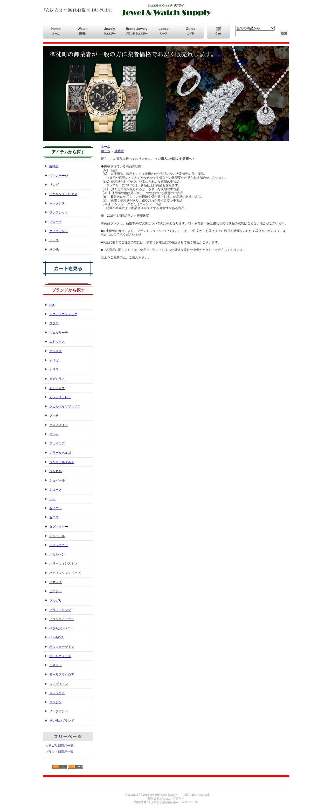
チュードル (57, 536)
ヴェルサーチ (58, 332)
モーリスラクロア (61, 674)
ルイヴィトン (58, 684)
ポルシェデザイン (61, 647)
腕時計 (54, 166)
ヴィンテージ (58, 175)
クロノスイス (58, 425)
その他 (54, 249)
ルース (54, 240)
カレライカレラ (60, 397)
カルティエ (57, 388)
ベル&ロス (56, 637)
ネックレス (57, 203)
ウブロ (54, 323)
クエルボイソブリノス (64, 406)
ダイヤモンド (58, 231)
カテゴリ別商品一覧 (59, 745)
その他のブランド (61, 720)
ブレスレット (58, 212)
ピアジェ (55, 591)
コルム (54, 434)
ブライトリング (60, 610)
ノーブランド (58, 711)
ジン (52, 499)
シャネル (55, 471)
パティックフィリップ (64, 573)
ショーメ (55, 489)
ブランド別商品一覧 (59, 752)
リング (54, 185)
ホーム (105, 146)
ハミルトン (57, 554)
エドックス (57, 341)
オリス (54, 369)
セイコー (55, 508)
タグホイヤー (58, 526)
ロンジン (55, 702)
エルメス (55, 351)
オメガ (54, 360)
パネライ (55, 582)
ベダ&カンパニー (61, 628)
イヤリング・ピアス (63, 194)
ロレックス (57, 693)
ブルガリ (55, 600)
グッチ (54, 415)
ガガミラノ (57, 379)
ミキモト (55, 665)
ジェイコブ (57, 443)
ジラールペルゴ (60, 453)
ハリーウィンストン (63, 563)
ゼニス (54, 517)
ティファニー (58, 545)
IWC (52, 305)
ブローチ (55, 222)
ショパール (57, 480)
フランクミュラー (61, 619)
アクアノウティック (63, 314)
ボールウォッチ (60, 656)
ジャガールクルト (61, 462)
